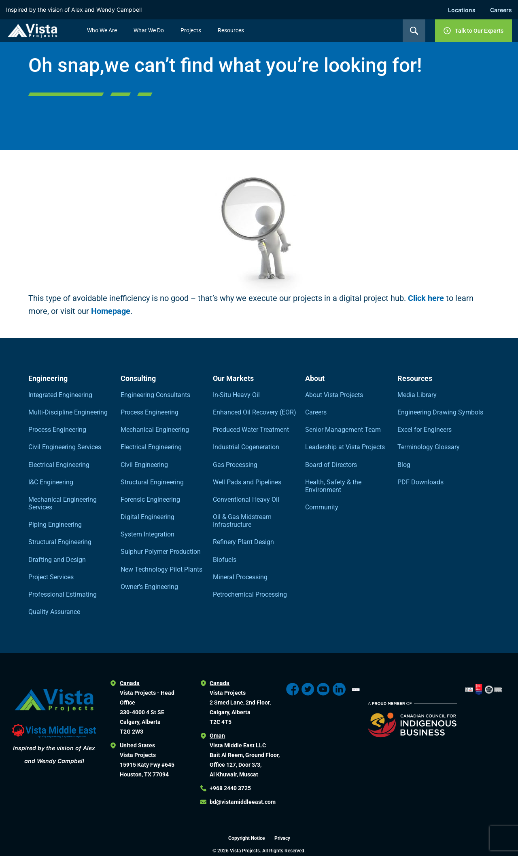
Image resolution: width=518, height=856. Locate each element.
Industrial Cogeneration (246, 447)
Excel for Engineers (424, 429)
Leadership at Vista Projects (345, 447)
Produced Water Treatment (251, 429)
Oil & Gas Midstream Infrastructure (242, 520)
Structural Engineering (59, 542)
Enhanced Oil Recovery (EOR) (254, 412)
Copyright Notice (247, 838)
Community (321, 507)
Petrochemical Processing (250, 594)
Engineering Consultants (155, 395)
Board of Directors (331, 465)
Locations (462, 9)
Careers (501, 9)
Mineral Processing (240, 577)
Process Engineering (57, 429)
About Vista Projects (334, 395)
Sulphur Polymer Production (161, 551)
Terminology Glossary (428, 447)
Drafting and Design (57, 560)
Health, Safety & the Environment (333, 486)
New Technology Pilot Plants (161, 569)
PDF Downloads (420, 482)
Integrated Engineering (60, 395)
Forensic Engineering (150, 499)
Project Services (51, 577)
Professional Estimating (62, 594)
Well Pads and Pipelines (247, 482)
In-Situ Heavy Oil (236, 395)
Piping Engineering (55, 524)
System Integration (147, 534)
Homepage (110, 311)
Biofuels (224, 560)
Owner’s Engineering (149, 587)
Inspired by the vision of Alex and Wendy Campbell (74, 9)
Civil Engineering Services (64, 447)
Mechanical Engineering (155, 429)
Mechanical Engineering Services (62, 503)
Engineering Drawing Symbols (440, 412)
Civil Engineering (144, 465)
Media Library (417, 395)
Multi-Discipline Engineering (68, 412)
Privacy (282, 838)
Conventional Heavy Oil (246, 499)
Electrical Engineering (58, 465)
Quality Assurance (54, 612)
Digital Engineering (147, 517)
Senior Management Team (343, 429)
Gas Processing (235, 465)
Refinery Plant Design (243, 542)
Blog (403, 465)
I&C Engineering (50, 482)
